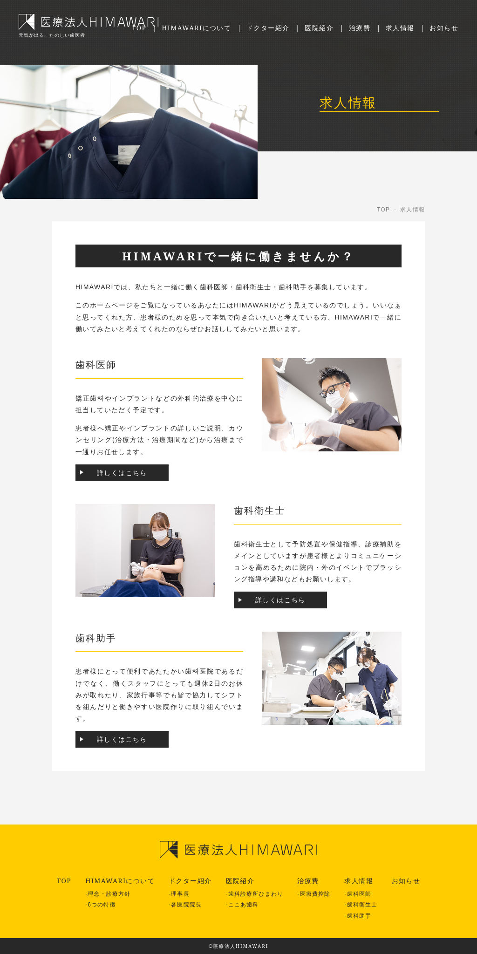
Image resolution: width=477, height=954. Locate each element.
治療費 (359, 27)
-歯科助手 (357, 916)
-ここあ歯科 (242, 904)
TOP (139, 27)
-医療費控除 (313, 894)
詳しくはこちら (122, 472)
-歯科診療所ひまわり (255, 894)
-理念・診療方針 (107, 894)
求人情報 (400, 27)
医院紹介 (319, 27)
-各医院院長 (185, 904)
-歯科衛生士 (360, 904)
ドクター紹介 (267, 27)
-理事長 (179, 894)
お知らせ (443, 27)
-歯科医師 (357, 894)
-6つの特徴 (100, 904)
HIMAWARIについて (196, 27)
